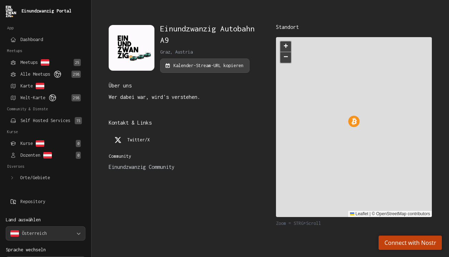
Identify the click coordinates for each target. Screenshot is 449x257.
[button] (285, 46)
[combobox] (45, 233)
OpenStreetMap (391, 213)
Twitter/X (132, 139)
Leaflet (359, 213)
